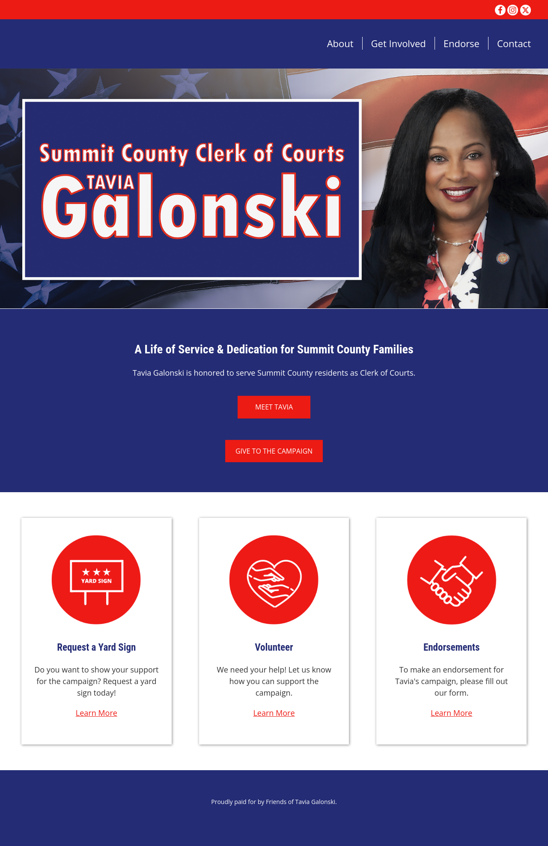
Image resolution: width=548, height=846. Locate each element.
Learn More (96, 713)
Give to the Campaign (274, 451)
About (340, 43)
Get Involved (398, 43)
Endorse (462, 43)
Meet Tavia (274, 407)
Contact (514, 43)
